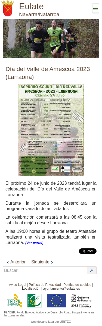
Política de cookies (77, 285)
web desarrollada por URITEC (51, 321)
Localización (31, 288)
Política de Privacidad (45, 285)
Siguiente (42, 262)
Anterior (15, 262)
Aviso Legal (17, 285)
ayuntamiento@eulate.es (61, 288)
